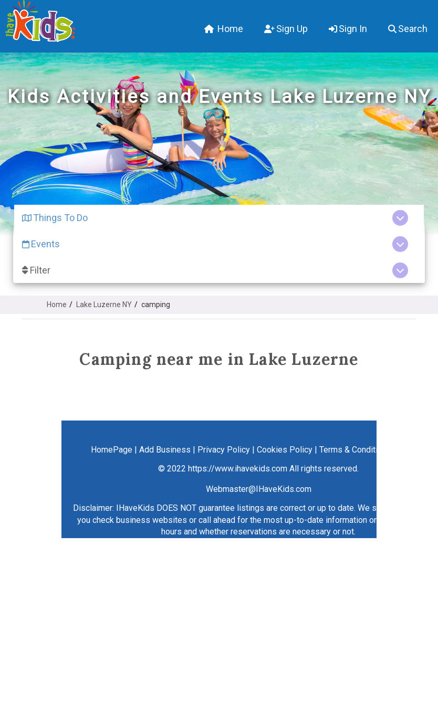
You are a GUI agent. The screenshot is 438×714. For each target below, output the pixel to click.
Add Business (165, 450)
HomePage (111, 450)
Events (41, 243)
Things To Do (55, 217)
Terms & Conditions (355, 450)
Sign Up (286, 28)
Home (223, 28)
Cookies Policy (284, 450)
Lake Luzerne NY (104, 304)
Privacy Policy (223, 450)
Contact (412, 450)
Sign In (348, 28)
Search (407, 28)
